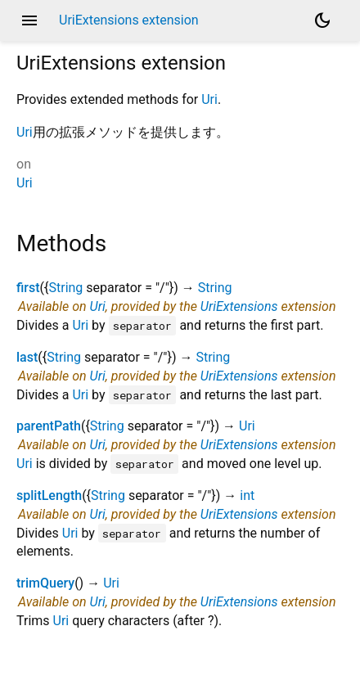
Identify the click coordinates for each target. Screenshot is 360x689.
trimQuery (45, 583)
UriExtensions (239, 306)
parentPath (48, 426)
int (247, 495)
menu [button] (29, 20)
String (65, 287)
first (28, 287)
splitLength (49, 495)
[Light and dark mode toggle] (322, 20)
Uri (209, 99)
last (27, 357)
